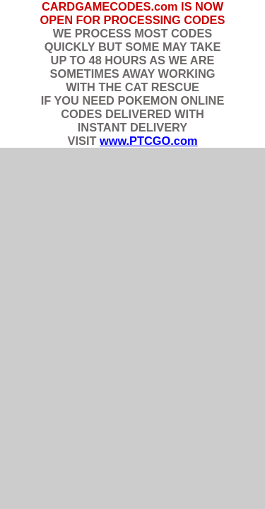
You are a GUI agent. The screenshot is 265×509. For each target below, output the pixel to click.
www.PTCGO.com (148, 140)
